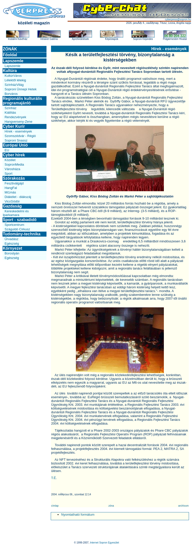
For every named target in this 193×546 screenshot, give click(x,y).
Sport (8, 173)
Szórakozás (14, 178)
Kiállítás (10, 112)
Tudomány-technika (21, 234)
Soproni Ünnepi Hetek (20, 89)
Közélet (10, 160)
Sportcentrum (14, 225)
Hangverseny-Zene (18, 121)
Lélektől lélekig (15, 80)
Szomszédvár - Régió (20, 136)
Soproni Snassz (16, 140)
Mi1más (10, 192)
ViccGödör (12, 201)
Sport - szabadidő (19, 220)
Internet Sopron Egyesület (104, 542)
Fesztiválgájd (14, 183)
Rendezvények (15, 117)
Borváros (11, 94)
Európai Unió (15, 145)
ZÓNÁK (10, 49)
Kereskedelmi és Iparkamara (16, 213)
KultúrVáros (13, 76)
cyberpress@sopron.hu (178, 19)
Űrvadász (11, 239)
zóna (111, 505)
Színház (10, 108)
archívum (183, 505)
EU (7, 150)
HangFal (11, 188)
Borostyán (12, 253)
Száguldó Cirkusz (17, 229)
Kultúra (10, 71)
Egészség (12, 243)
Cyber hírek (14, 155)
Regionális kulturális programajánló (22, 100)
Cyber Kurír (14, 126)
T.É (53, 478)
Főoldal (10, 55)
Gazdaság (12, 206)
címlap (55, 505)
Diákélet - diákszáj (18, 197)
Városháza (12, 169)
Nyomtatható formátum (77, 514)
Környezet (12, 248)
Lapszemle (13, 61)
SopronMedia (14, 164)
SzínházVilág (14, 85)
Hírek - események (18, 131)
